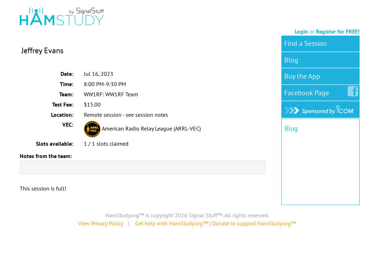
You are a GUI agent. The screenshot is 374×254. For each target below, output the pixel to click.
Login (301, 31)
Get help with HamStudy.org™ (171, 223)
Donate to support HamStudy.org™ (254, 223)
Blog (291, 60)
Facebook (308, 91)
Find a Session (305, 43)
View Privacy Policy (100, 223)
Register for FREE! (338, 31)
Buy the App (302, 76)
